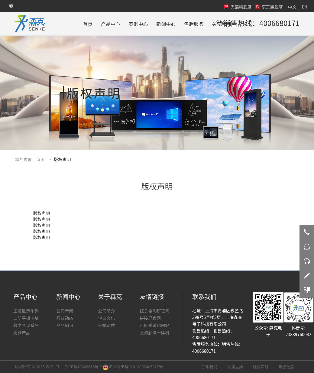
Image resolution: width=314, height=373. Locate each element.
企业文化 (106, 318)
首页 (87, 24)
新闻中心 (166, 24)
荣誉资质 (106, 325)
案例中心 (138, 24)
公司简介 (106, 311)
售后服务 (193, 24)
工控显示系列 (26, 311)
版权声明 (261, 367)
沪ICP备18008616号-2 (82, 366)
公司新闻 (64, 311)
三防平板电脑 (26, 318)
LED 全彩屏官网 (155, 311)
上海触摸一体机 (154, 332)
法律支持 (235, 367)
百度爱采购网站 (154, 325)
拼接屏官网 (150, 318)
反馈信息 (286, 367)
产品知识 (64, 325)
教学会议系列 (26, 325)
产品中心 (110, 24)
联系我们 (209, 367)
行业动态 (64, 318)
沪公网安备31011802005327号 (133, 366)
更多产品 (21, 332)
